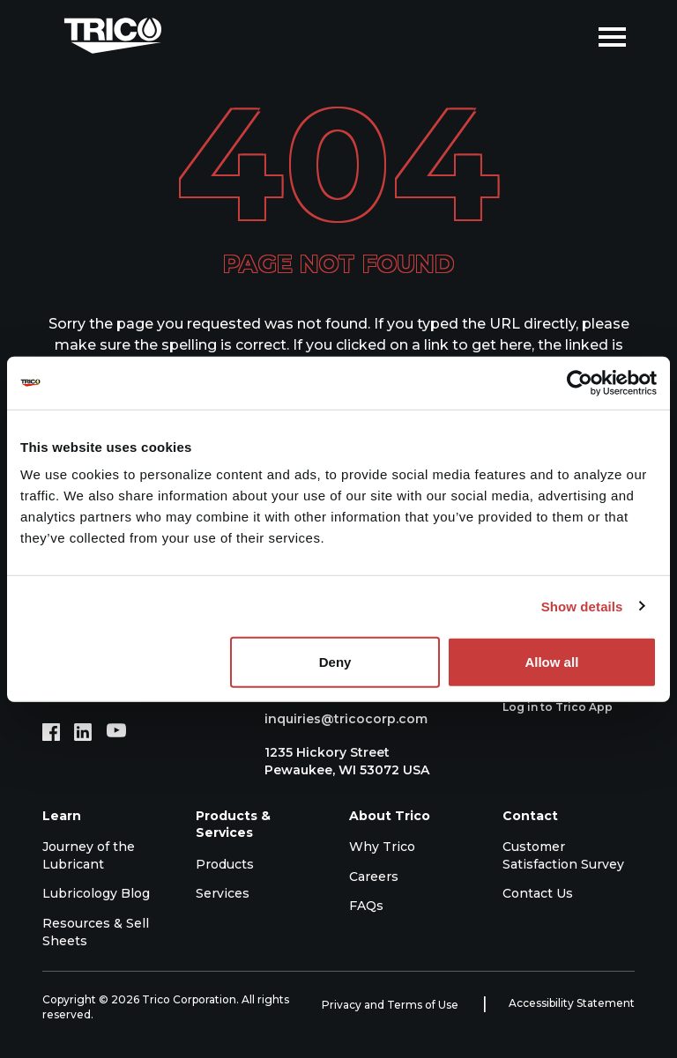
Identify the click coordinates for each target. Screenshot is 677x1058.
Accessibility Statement (572, 1003)
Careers (373, 876)
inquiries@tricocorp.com (337, 719)
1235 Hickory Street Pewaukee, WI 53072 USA (338, 761)
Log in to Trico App (567, 707)
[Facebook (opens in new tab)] (51, 732)
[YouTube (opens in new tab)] (116, 732)
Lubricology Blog (96, 893)
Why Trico (382, 847)
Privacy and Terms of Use (391, 1004)
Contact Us (537, 893)
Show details (582, 605)
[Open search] (572, 35)
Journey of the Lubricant (88, 855)
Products (225, 864)
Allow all (551, 662)
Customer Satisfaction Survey (563, 855)
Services (222, 893)
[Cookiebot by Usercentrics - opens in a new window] (579, 382)
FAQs (366, 906)
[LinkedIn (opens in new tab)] (83, 732)
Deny (335, 662)
